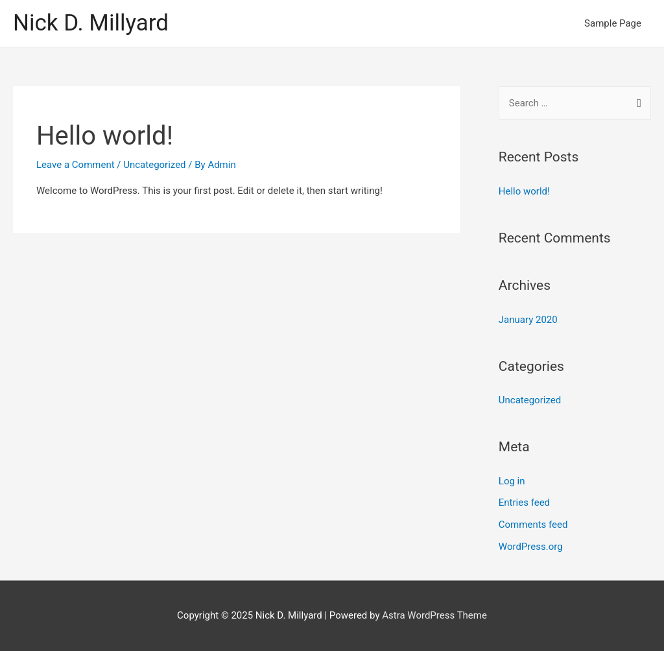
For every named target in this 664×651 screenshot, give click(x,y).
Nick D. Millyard (91, 23)
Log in (512, 481)
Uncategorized (154, 165)
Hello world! (104, 136)
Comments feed (533, 524)
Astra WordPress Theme (434, 615)
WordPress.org (531, 546)
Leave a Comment (75, 165)
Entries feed (524, 502)
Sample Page (612, 23)
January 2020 (528, 320)
